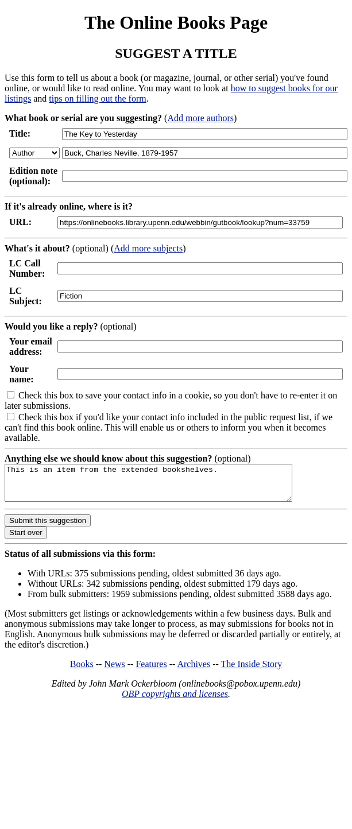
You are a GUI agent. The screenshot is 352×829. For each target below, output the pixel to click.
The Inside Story (252, 671)
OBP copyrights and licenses (175, 701)
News (114, 671)
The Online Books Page (176, 22)
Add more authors (200, 118)
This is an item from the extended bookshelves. (166, 486)
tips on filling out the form (97, 98)
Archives (193, 671)
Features (151, 671)
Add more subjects (148, 248)
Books (82, 671)
